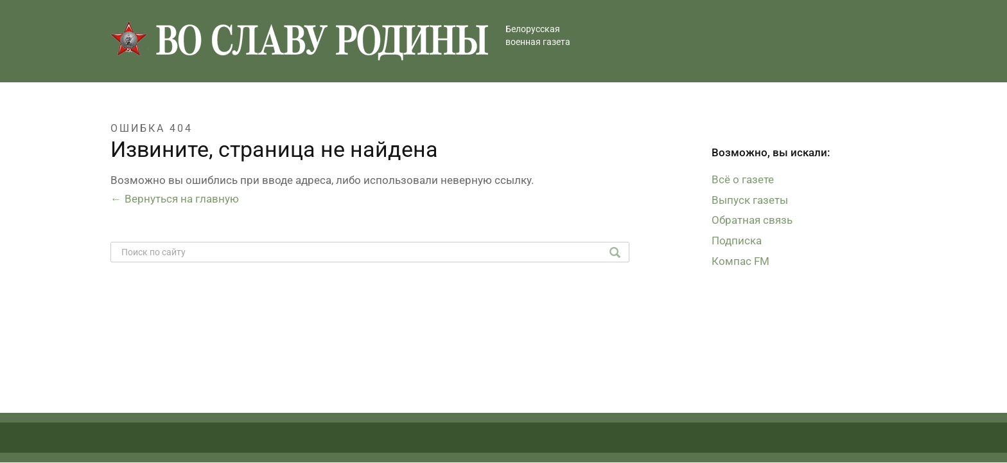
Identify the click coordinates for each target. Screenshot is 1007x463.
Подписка (737, 240)
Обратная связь (752, 219)
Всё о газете (743, 179)
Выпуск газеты (750, 200)
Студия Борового (852, 444)
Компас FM (740, 261)
